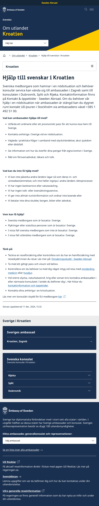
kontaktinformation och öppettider (28, 285)
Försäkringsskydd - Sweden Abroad (71, 259)
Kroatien (33, 55)
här (60, 296)
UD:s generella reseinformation (22, 491)
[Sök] (86, 10)
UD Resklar (9, 462)
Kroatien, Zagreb (17, 341)
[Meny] (93, 10)
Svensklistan (10, 476)
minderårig (88, 269)
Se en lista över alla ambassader (21, 449)
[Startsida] (5, 55)
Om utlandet (18, 55)
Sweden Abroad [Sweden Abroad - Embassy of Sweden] (49, 2)
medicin (12, 272)
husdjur (27, 272)
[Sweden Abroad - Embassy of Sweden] (16, 9)
